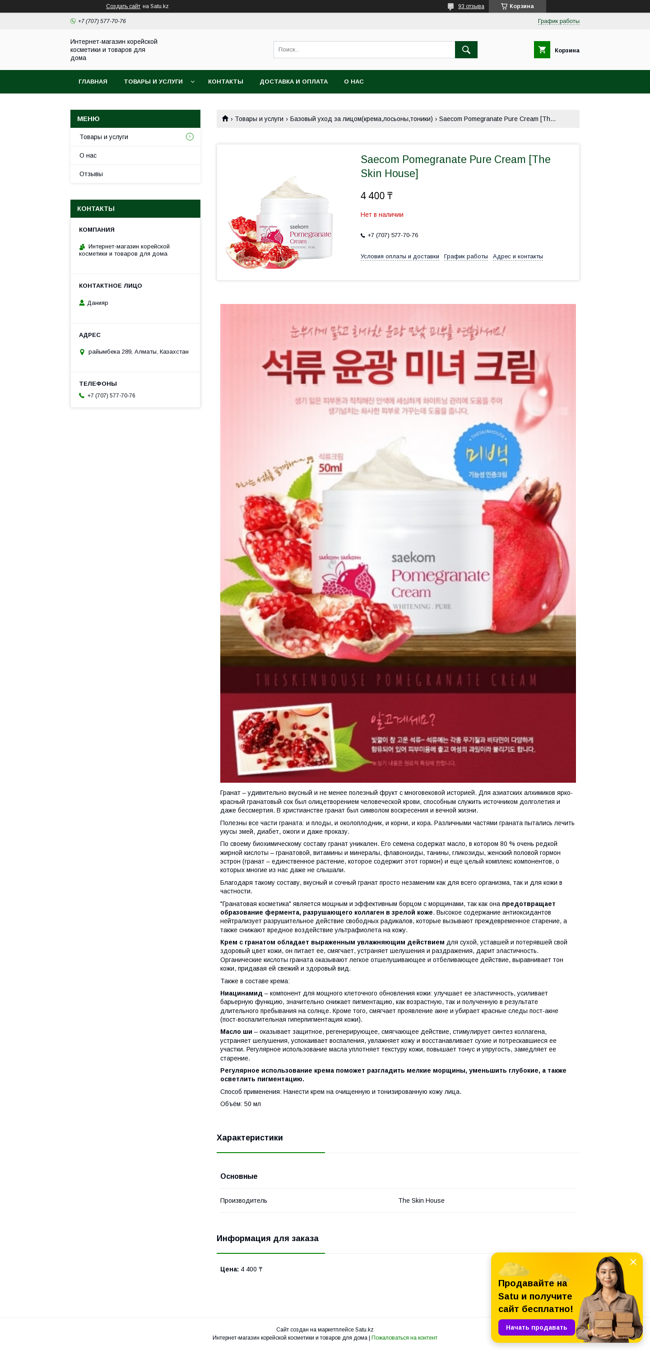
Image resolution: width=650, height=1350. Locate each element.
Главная (93, 81)
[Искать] (466, 49)
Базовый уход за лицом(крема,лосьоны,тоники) (361, 118)
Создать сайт (123, 6)
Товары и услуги (153, 81)
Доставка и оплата (294, 81)
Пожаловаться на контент (404, 1338)
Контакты (225, 81)
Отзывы (91, 174)
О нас (354, 81)
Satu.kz (364, 1330)
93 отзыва (471, 6)
